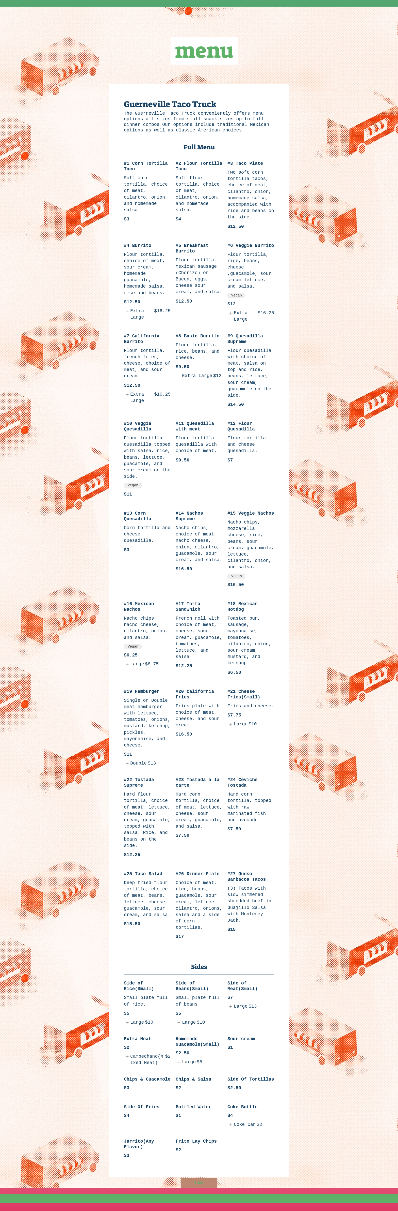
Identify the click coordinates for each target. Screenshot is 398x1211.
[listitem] (147, 314)
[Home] (199, 1183)
